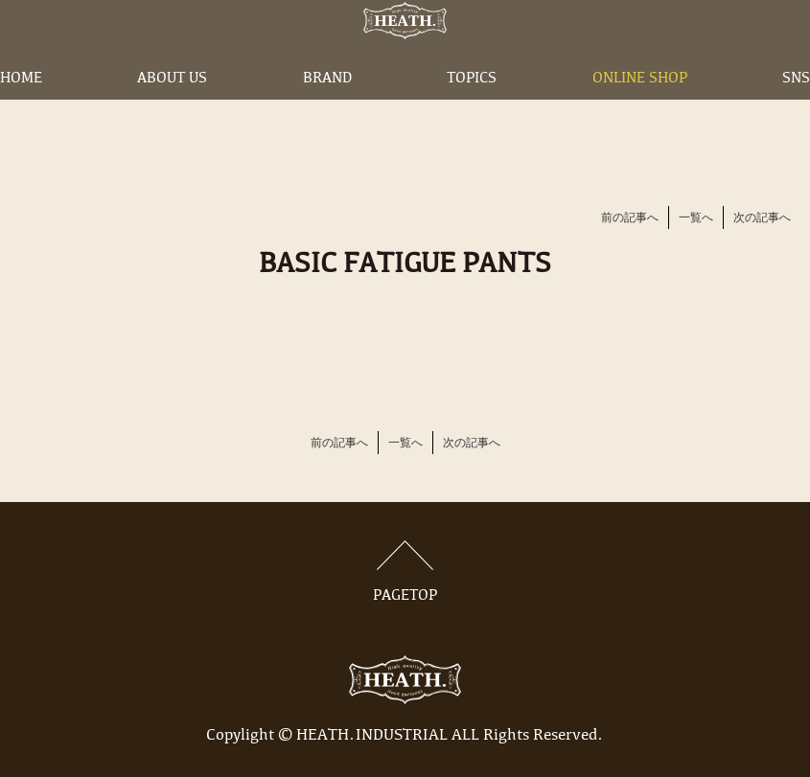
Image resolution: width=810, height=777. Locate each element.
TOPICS (472, 108)
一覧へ (696, 218)
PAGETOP (405, 572)
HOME (21, 108)
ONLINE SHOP (639, 108)
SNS (796, 108)
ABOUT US (172, 108)
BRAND (327, 108)
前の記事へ (630, 218)
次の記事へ (762, 218)
